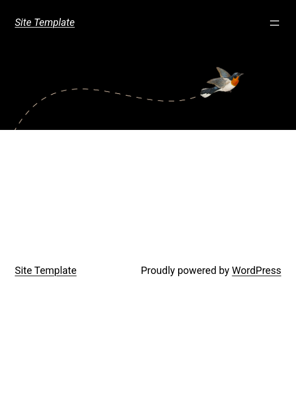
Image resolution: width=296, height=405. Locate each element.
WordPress (256, 270)
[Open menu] (274, 23)
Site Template (44, 22)
